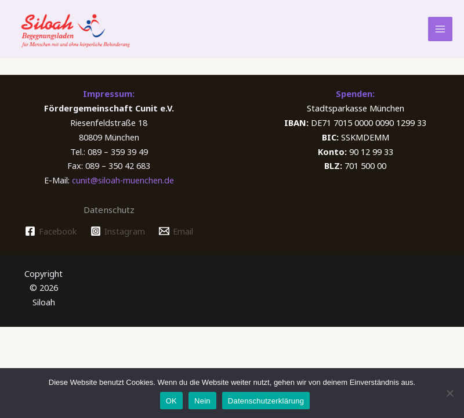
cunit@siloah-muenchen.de (122, 191)
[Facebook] (50, 241)
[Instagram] (117, 241)
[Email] (175, 241)
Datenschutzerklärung (266, 401)
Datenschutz (109, 220)
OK (171, 401)
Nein (202, 401)
